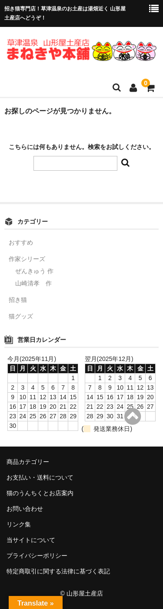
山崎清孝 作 (33, 283)
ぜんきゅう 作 (34, 271)
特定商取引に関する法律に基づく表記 (58, 571)
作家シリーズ (27, 258)
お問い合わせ (25, 508)
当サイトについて (31, 539)
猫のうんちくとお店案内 (40, 493)
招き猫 (18, 299)
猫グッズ (21, 316)
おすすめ (21, 242)
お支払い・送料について (40, 477)
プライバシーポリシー (37, 555)
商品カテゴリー (28, 461)
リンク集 (19, 524)
